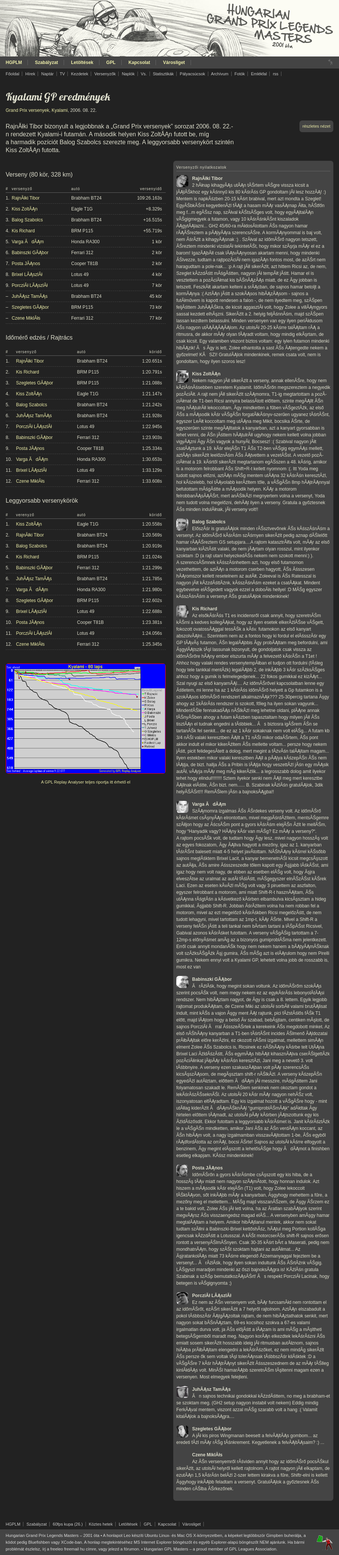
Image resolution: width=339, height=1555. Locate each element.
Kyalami (60, 110)
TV (62, 74)
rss (275, 74)
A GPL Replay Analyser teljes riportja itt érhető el (85, 782)
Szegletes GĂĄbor (30, 307)
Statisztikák (163, 74)
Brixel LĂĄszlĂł (27, 274)
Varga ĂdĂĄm (28, 241)
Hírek (30, 74)
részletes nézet (316, 126)
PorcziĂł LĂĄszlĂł (29, 285)
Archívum (219, 74)
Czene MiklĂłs (26, 318)
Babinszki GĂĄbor (30, 252)
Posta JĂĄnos (26, 263)
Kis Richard (23, 230)
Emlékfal (259, 74)
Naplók (128, 74)
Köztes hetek (101, 1524)
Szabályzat (46, 62)
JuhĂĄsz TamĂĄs (29, 296)
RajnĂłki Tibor (26, 198)
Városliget (174, 62)
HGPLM (14, 62)
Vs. (144, 74)
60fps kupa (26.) (68, 1524)
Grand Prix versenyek (27, 110)
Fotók (240, 74)
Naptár (47, 74)
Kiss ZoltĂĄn (25, 209)
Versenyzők (105, 74)
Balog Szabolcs (27, 220)
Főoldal (12, 74)
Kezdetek (80, 74)
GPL (111, 62)
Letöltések (82, 62)
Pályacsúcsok (192, 74)
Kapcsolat (139, 62)
